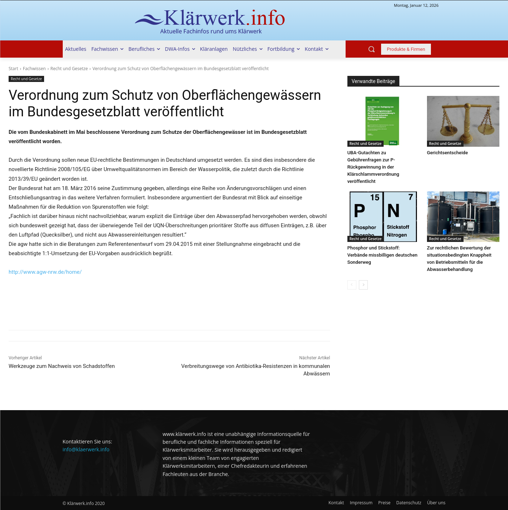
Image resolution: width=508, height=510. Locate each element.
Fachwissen (34, 68)
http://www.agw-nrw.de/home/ (45, 272)
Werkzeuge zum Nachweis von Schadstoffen (62, 366)
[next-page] (363, 285)
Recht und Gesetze (69, 68)
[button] (371, 49)
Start (13, 68)
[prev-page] (351, 285)
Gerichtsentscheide (447, 152)
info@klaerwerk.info (86, 449)
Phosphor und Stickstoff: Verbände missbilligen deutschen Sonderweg (382, 255)
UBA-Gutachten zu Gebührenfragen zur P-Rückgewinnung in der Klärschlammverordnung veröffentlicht (373, 167)
